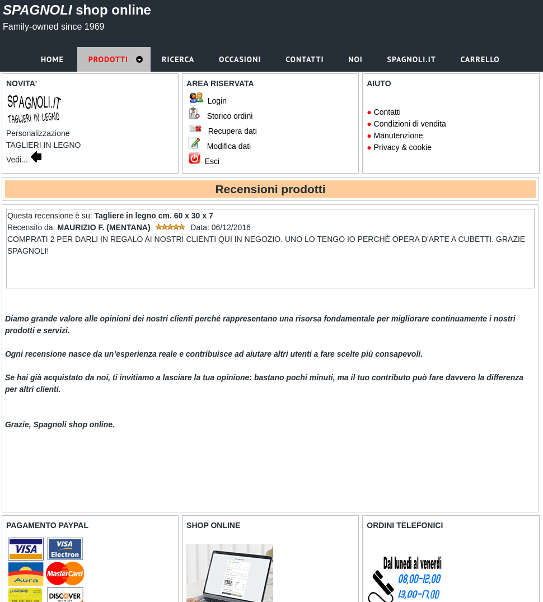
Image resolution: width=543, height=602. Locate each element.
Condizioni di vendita (410, 123)
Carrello (481, 59)
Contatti (387, 112)
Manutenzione (398, 135)
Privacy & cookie (403, 147)
